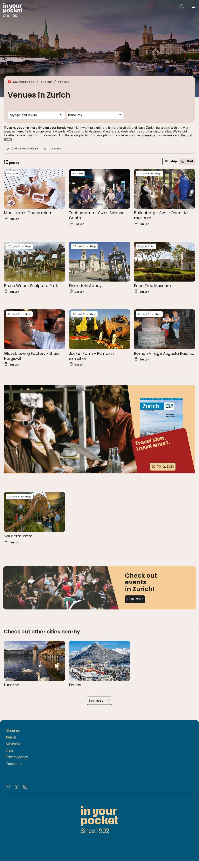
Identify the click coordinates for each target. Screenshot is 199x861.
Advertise (13, 744)
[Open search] (182, 6)
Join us (10, 737)
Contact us (13, 763)
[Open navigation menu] (193, 6)
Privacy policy (16, 757)
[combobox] (36, 115)
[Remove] (8, 149)
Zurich (46, 82)
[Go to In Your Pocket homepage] (12, 10)
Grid (187, 161)
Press (9, 750)
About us (12, 730)
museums (148, 135)
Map (171, 161)
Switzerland (24, 82)
